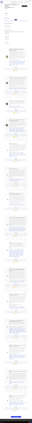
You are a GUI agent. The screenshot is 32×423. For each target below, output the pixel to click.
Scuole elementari (7, 31)
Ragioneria (25, 331)
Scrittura (20, 88)
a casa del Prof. (7, 27)
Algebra (17, 250)
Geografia (16, 229)
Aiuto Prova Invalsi (15, 61)
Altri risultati (16, 416)
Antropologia (19, 61)
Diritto (10, 62)
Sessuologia (10, 156)
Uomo (6, 44)
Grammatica (10, 131)
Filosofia (18, 62)
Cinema (19, 153)
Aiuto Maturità (10, 61)
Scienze (18, 88)
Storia (24, 131)
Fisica (13, 330)
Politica (19, 131)
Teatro (13, 156)
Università (22, 31)
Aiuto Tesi (14, 153)
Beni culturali (17, 179)
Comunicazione (23, 61)
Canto (16, 153)
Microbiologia (17, 331)
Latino (10, 180)
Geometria (10, 331)
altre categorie (7, 33)
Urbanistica (18, 256)
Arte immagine (11, 107)
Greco (23, 179)
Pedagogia (13, 230)
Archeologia (13, 179)
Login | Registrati (29, 0)
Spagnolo (25, 357)
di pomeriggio (7, 38)
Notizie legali (24, 420)
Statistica (20, 255)
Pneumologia (21, 331)
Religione (14, 255)
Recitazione (19, 357)
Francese (19, 356)
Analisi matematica (21, 250)
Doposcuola (13, 62)
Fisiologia (16, 330)
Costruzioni (18, 251)
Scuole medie (12, 31)
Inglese (22, 229)
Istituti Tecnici (18, 31)
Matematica (14, 88)
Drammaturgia (11, 88)
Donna (9, 44)
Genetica (23, 330)
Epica (15, 62)
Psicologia (16, 230)
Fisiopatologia (19, 330)
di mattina (6, 37)
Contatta (16, 68)
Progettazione (10, 255)
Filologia (10, 229)
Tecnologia (10, 256)
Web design (17, 332)
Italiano (20, 62)
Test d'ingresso (23, 88)
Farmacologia (10, 330)
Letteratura (23, 62)
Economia (10, 403)
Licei (15, 31)
